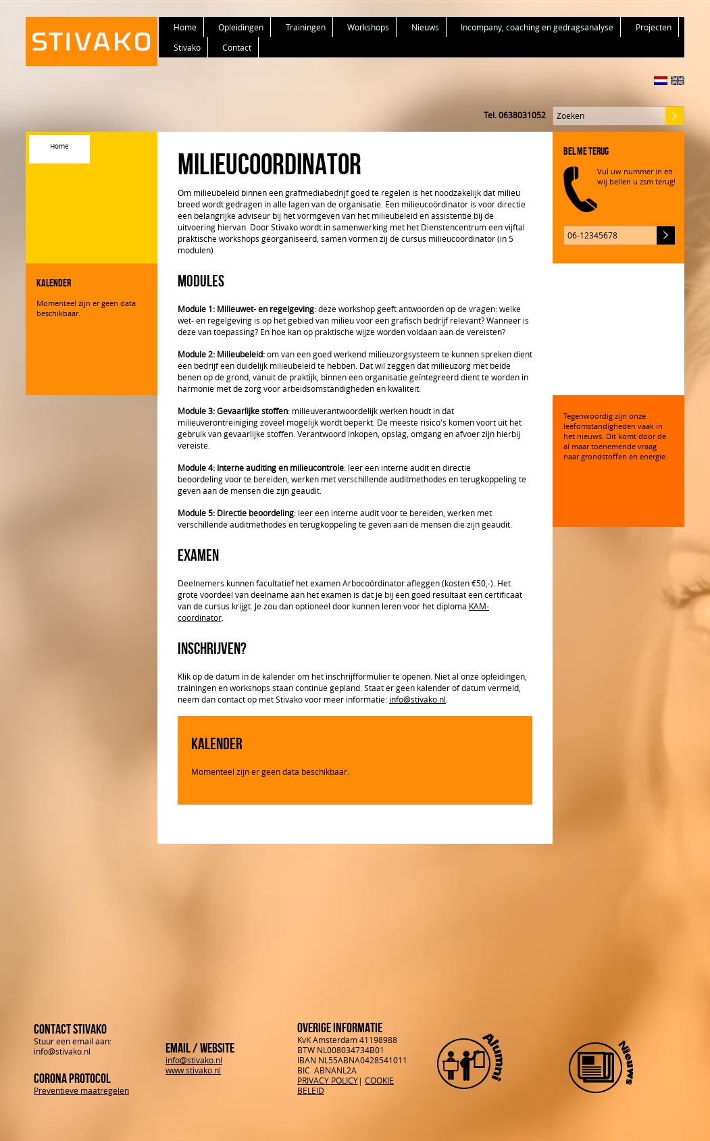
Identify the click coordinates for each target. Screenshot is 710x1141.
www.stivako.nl (193, 1070)
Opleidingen (240, 27)
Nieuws (425, 27)
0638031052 (522, 114)
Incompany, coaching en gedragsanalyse (537, 27)
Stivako (187, 47)
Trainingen (306, 27)
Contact (236, 47)
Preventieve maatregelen (81, 1090)
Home (185, 27)
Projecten (653, 27)
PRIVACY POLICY (327, 1080)
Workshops (368, 27)
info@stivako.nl (417, 699)
